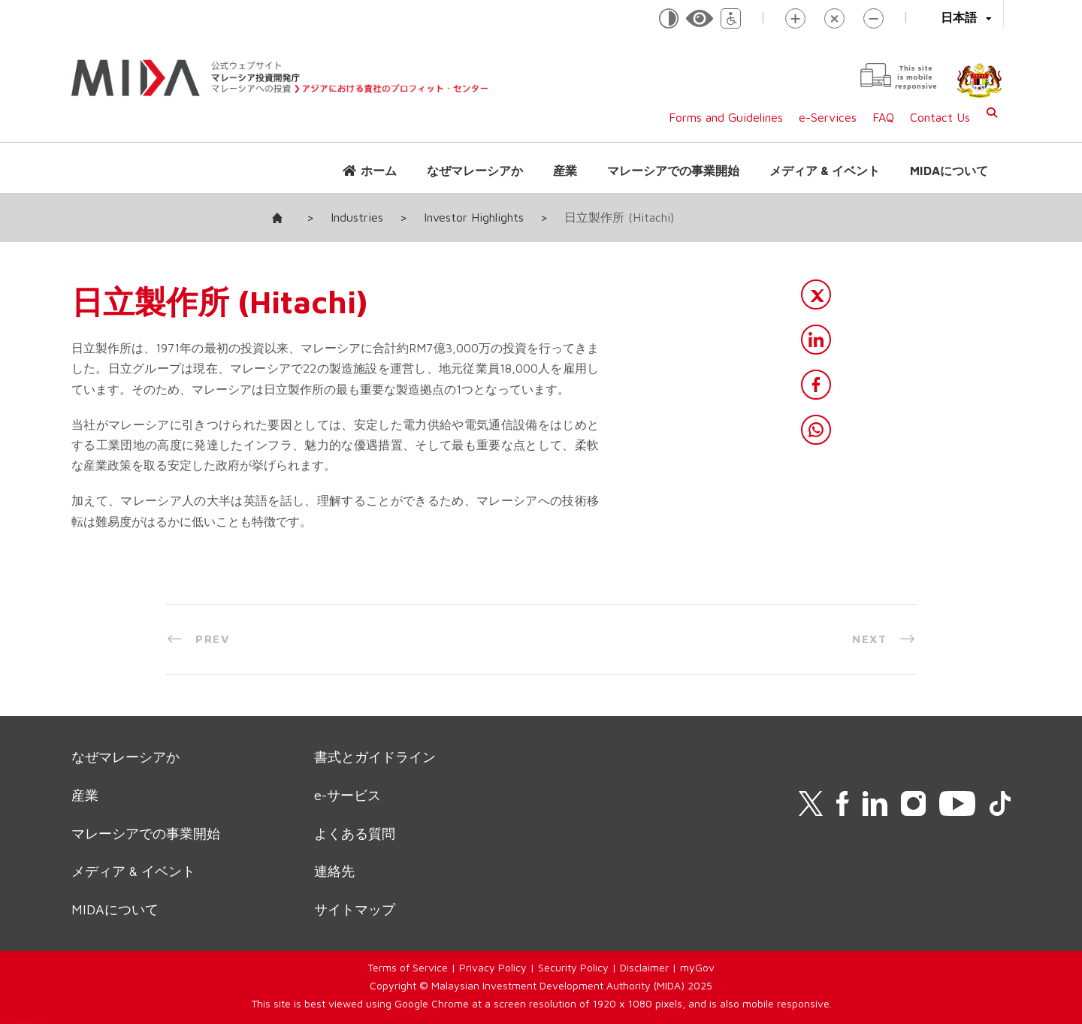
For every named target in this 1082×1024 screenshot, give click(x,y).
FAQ (883, 117)
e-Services (828, 117)
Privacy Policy (493, 967)
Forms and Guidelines (726, 117)
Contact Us (940, 117)
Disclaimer (644, 967)
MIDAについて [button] (949, 170)
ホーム (379, 170)
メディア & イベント (824, 170)
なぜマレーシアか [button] (475, 170)
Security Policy (573, 967)
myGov (697, 967)
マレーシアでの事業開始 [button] (673, 170)
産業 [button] (565, 170)
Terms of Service (407, 967)
